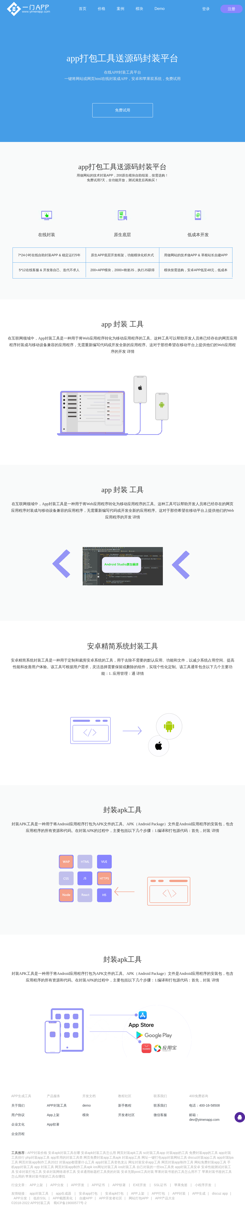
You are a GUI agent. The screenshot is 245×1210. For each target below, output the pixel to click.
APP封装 (179, 1193)
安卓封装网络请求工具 (59, 1172)
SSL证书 (160, 1185)
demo (86, 1105)
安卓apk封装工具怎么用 (98, 1153)
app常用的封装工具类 (67, 1157)
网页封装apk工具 (129, 1153)
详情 (130, 351)
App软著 (53, 1124)
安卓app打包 (88, 1193)
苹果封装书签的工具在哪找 (45, 1176)
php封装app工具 (37, 1157)
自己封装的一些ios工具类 (155, 1167)
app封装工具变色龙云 (111, 1162)
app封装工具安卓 (187, 1167)
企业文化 (18, 1124)
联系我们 (160, 1105)
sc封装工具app (154, 1153)
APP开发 (77, 1185)
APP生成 (198, 1193)
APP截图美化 (63, 1198)
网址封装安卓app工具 (144, 1162)
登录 (206, 9)
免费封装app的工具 (203, 1153)
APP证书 (98, 1185)
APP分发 (57, 1185)
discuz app (220, 1193)
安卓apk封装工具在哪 (64, 1153)
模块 (85, 1115)
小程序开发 (203, 1185)
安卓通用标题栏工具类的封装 (98, 1172)
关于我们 (18, 1105)
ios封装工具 (127, 1167)
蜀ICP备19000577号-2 (70, 1203)
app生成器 (63, 1193)
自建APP (86, 1198)
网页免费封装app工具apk (102, 1157)
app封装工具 (39, 1193)
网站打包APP (139, 1198)
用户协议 (18, 1115)
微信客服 (160, 1115)
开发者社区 (126, 1115)
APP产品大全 (165, 1198)
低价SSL (39, 1198)
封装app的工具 (177, 1153)
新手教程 (124, 1105)
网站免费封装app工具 (210, 1162)
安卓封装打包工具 (28, 1172)
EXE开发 (139, 1185)
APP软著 (119, 1185)
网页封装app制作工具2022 (38, 1162)
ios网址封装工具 (105, 1167)
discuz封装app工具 (202, 1157)
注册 (231, 9)
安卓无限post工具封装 (137, 1172)
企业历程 (18, 1134)
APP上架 (36, 1185)
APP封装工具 (57, 1105)
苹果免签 (180, 1185)
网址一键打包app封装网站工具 (164, 1157)
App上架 (53, 1115)
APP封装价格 (37, 1153)
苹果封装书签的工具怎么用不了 (178, 1172)
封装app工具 (131, 1157)
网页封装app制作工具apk (73, 1167)
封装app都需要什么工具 (76, 1162)
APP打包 (158, 1193)
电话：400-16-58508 (204, 1105)
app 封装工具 (44, 1167)
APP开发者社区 (110, 1198)
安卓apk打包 (114, 1193)
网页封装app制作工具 (177, 1162)
